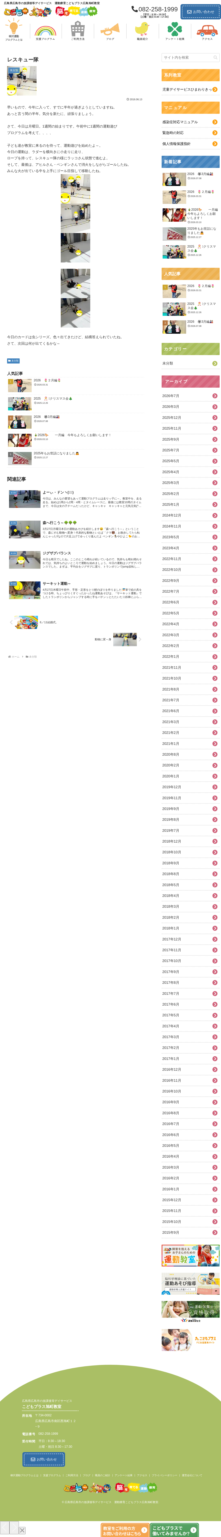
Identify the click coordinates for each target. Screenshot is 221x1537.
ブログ (86, 1474)
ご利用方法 (71, 1474)
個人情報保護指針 (176, 144)
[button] (215, 57)
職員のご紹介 (102, 1474)
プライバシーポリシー (164, 1474)
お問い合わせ (200, 12)
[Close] (22, 1530)
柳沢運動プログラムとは (24, 1474)
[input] (191, 57)
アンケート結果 (124, 1474)
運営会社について (192, 1474)
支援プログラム (52, 1474)
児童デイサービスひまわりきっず (188, 89)
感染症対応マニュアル (180, 122)
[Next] (14, 1527)
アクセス (142, 1474)
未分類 (13, 360)
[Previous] (4, 1527)
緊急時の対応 (173, 133)
